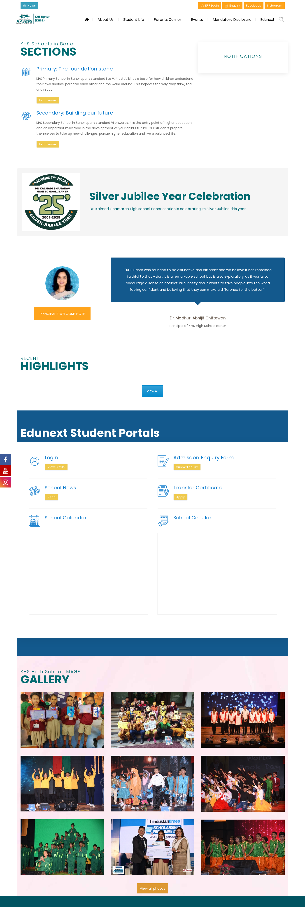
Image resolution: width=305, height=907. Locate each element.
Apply (180, 497)
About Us (106, 19)
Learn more (47, 100)
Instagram (274, 5)
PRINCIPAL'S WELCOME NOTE (62, 313)
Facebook (253, 5)
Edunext (267, 19)
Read (52, 497)
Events (197, 19)
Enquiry (234, 5)
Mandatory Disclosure (232, 19)
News (32, 5)
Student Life (133, 19)
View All (152, 391)
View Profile (56, 467)
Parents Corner (167, 19)
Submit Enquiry (187, 467)
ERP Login (212, 5)
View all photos (152, 888)
